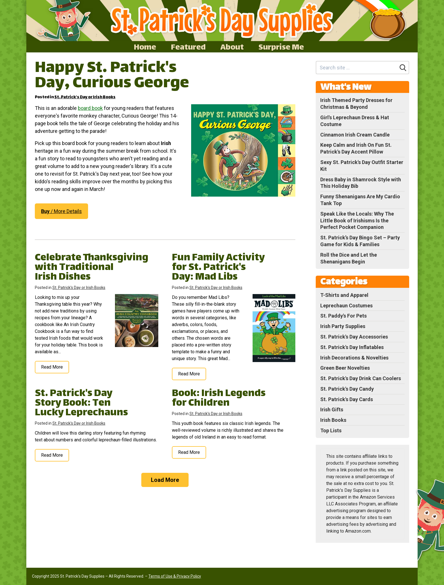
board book (90, 108)
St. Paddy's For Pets (343, 316)
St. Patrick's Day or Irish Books (85, 97)
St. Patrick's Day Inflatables (352, 347)
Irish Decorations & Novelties (354, 358)
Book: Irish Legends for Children (219, 398)
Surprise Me (281, 46)
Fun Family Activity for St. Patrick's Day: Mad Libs (218, 267)
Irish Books (333, 420)
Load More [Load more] (165, 479)
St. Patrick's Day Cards (346, 399)
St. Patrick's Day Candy (347, 389)
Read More (52, 367)
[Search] (403, 67)
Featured (188, 46)
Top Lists (330, 430)
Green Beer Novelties (345, 368)
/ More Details (61, 211)
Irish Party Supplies (342, 326)
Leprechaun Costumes (346, 306)
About (232, 46)
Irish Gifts (331, 409)
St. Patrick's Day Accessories (354, 337)
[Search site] (357, 67)
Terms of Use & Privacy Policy (174, 576)
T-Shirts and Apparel (344, 295)
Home (145, 46)
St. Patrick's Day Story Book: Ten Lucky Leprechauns (81, 403)
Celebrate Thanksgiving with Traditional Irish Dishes (91, 267)
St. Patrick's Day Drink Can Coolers (360, 378)
